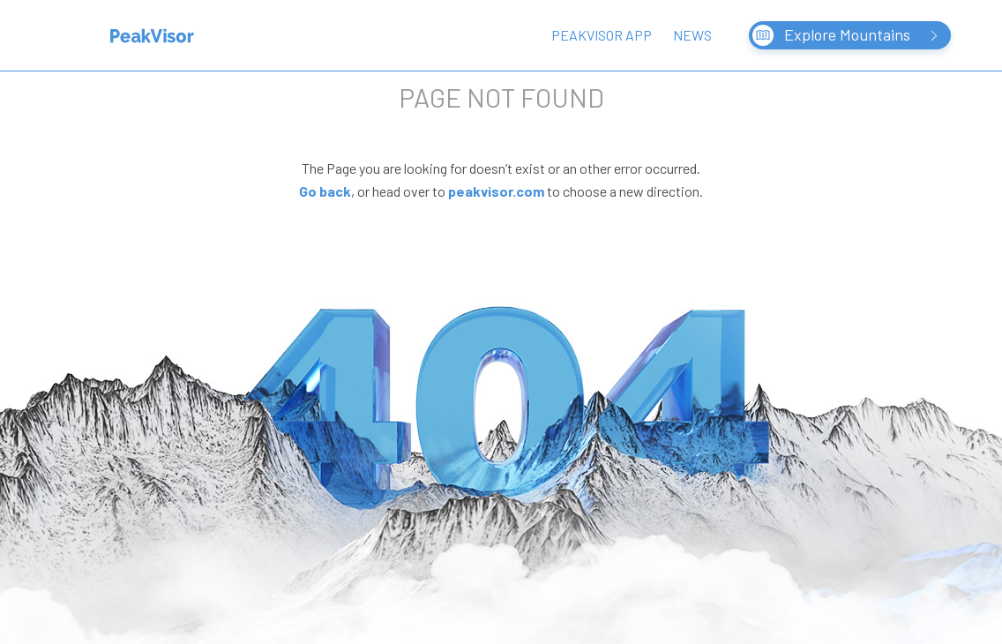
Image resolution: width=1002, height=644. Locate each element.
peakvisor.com (496, 191)
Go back (325, 191)
